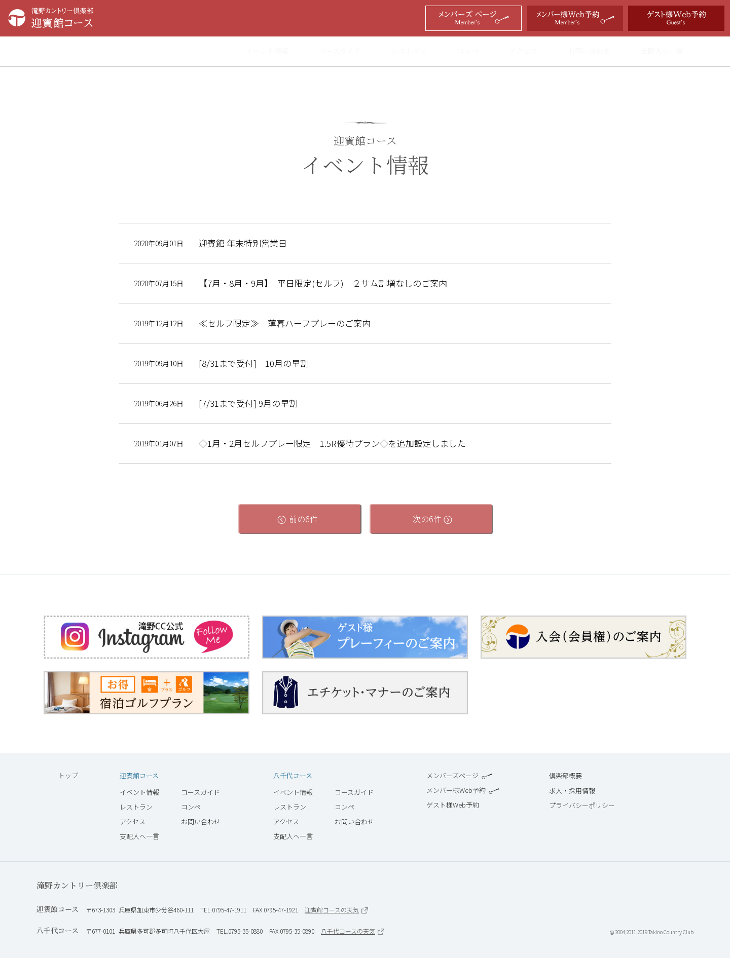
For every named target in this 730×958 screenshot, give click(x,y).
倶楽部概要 (565, 775)
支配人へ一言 (671, 51)
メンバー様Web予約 (462, 790)
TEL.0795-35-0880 (239, 931)
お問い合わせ (598, 51)
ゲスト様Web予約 (452, 805)
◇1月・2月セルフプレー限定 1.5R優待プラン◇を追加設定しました (332, 443)
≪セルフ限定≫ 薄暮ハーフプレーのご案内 (285, 323)
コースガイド (349, 51)
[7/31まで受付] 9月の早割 (248, 403)
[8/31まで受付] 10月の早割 (254, 363)
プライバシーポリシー (582, 805)
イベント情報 (277, 51)
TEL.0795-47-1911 (223, 909)
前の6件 (299, 519)
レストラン (418, 51)
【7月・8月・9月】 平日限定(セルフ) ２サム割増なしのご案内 (323, 283)
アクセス (533, 51)
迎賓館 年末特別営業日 (243, 243)
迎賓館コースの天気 (336, 909)
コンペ (477, 51)
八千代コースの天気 (352, 931)
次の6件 (431, 519)
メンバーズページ (459, 775)
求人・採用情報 (572, 790)
